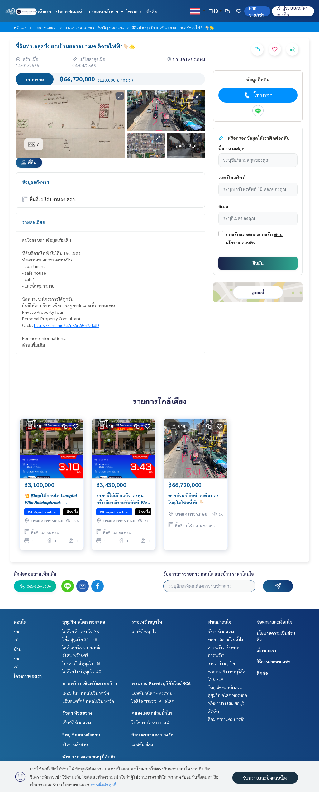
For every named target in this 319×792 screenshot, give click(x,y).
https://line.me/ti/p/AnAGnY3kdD (66, 325)
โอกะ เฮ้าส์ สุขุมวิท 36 (81, 663)
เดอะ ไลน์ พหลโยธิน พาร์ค (85, 693)
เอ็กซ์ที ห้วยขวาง (76, 722)
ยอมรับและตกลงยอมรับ (249, 234)
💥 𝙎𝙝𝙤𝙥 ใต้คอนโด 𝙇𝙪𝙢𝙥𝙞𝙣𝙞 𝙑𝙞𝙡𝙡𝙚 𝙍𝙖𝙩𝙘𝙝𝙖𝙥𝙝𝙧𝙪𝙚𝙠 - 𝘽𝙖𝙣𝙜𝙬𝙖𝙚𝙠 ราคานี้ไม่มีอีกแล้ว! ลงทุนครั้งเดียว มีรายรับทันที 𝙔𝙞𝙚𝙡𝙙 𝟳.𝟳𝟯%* (50, 500)
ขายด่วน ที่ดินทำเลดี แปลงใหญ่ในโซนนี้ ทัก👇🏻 (193, 499)
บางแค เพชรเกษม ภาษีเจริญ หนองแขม (94, 27)
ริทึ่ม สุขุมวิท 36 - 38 (79, 639)
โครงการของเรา (28, 676)
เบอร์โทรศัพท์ (231, 177)
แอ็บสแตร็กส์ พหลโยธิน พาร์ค (88, 701)
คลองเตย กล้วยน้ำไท (151, 713)
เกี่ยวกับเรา (266, 650)
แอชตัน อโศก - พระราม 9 (153, 693)
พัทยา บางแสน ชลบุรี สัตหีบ (89, 756)
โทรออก (258, 95)
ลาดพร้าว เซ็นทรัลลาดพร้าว (89, 683)
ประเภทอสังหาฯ (105, 11)
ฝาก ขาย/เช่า (256, 11)
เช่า (17, 639)
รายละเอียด (33, 222)
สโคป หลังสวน (75, 744)
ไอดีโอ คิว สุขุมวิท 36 (80, 631)
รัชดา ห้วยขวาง (77, 713)
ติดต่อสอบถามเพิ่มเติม (35, 573)
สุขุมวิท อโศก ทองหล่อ (83, 621)
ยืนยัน (258, 263)
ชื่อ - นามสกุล (231, 148)
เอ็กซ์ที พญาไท (144, 631)
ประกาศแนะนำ (70, 11)
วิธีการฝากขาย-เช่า (273, 661)
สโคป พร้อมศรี (75, 655)
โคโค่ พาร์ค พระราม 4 (150, 722)
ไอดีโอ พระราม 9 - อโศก (152, 701)
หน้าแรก (43, 11)
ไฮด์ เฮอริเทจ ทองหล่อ (82, 647)
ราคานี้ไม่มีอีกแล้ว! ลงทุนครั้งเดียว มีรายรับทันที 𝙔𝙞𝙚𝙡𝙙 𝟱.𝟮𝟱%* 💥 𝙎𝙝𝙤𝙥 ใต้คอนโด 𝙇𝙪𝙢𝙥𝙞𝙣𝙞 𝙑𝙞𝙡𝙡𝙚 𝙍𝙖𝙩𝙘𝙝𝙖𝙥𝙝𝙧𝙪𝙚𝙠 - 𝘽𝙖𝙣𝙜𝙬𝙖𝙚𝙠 (123, 500)
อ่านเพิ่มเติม (33, 345)
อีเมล (223, 206)
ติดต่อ (151, 11)
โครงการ (134, 11)
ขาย (17, 631)
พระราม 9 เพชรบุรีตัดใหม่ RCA (161, 683)
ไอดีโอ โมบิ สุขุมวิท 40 (81, 671)
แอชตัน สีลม (142, 744)
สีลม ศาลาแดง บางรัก (152, 734)
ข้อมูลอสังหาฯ (35, 182)
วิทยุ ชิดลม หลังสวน (81, 734)
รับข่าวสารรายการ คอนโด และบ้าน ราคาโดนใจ (208, 573)
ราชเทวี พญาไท (146, 621)
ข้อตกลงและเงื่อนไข (274, 621)
